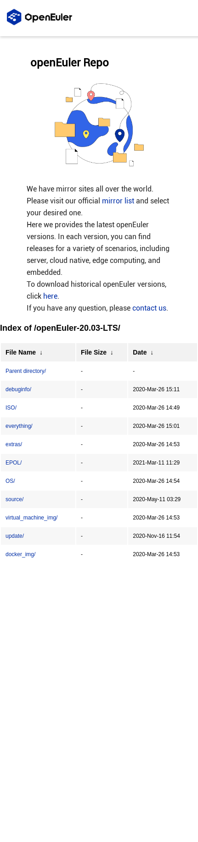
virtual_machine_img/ (31, 517)
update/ (15, 536)
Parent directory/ (26, 371)
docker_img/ (20, 554)
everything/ (19, 426)
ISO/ (11, 408)
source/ (14, 499)
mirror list (118, 201)
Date (140, 352)
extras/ (14, 444)
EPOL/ (14, 462)
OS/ (10, 481)
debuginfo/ (18, 389)
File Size (94, 352)
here (50, 296)
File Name (21, 352)
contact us (149, 308)
